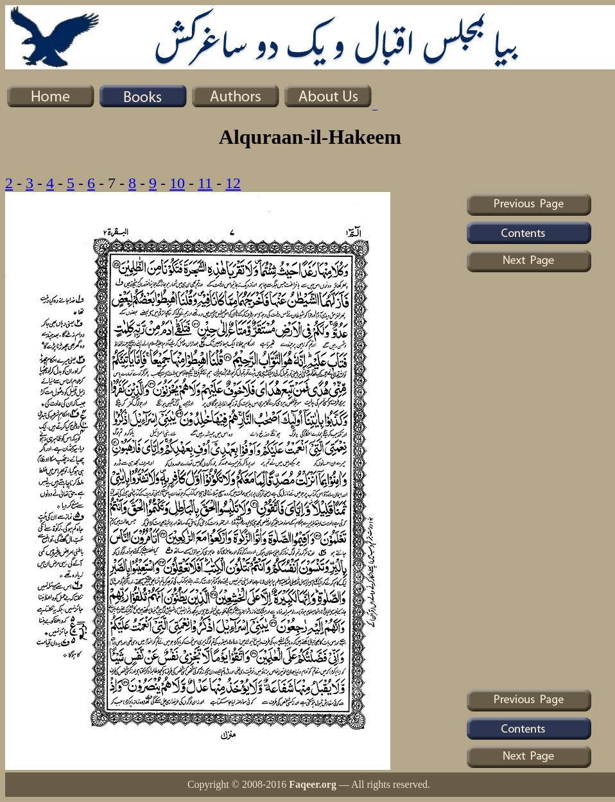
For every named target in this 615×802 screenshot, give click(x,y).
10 (177, 183)
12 (233, 183)
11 (205, 183)
